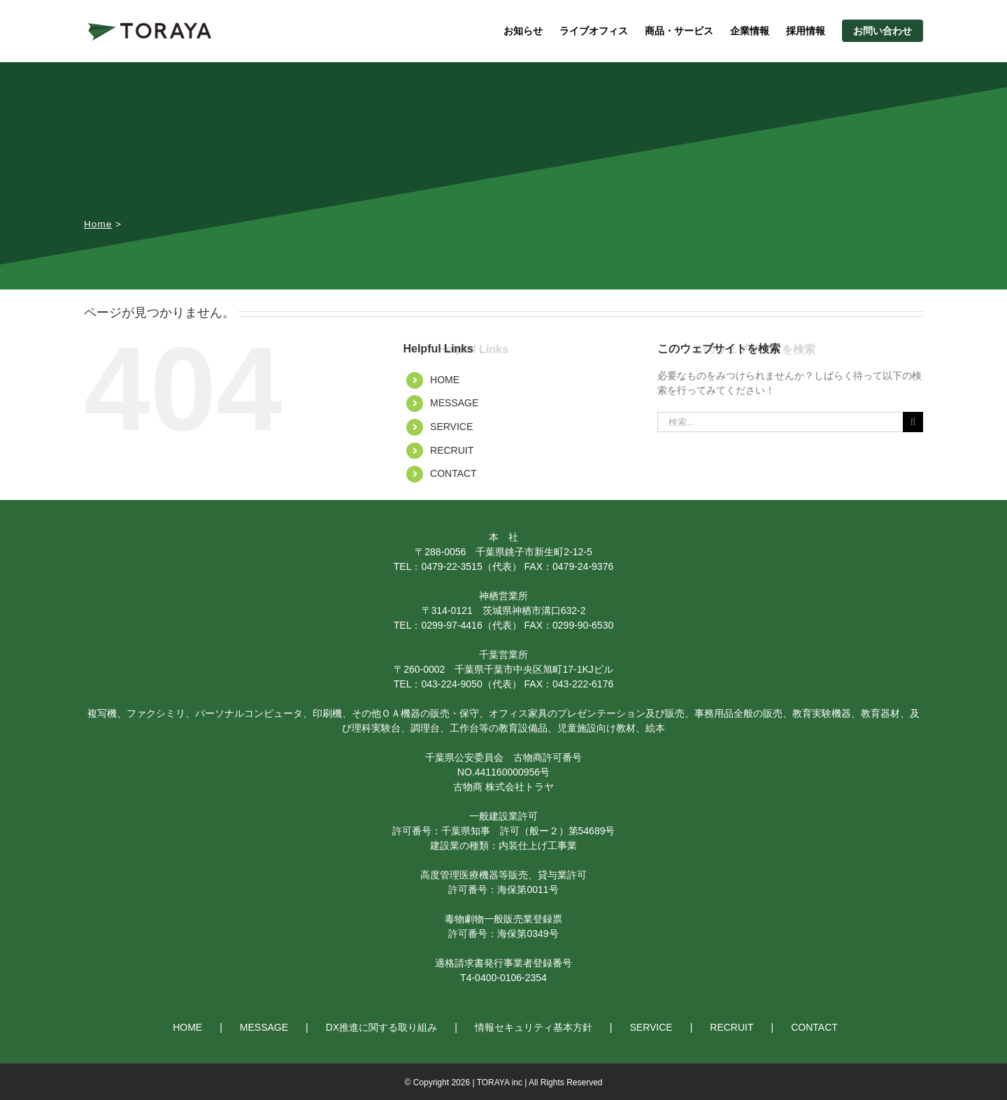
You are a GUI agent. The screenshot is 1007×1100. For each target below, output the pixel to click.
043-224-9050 (451, 684)
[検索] (913, 422)
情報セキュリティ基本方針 (533, 1027)
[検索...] (780, 422)
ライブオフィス (593, 30)
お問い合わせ (882, 30)
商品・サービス (679, 30)
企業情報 (749, 30)
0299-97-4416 (451, 625)
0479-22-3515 (451, 566)
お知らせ (523, 30)
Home (98, 224)
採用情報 (805, 30)
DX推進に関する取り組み (381, 1027)
